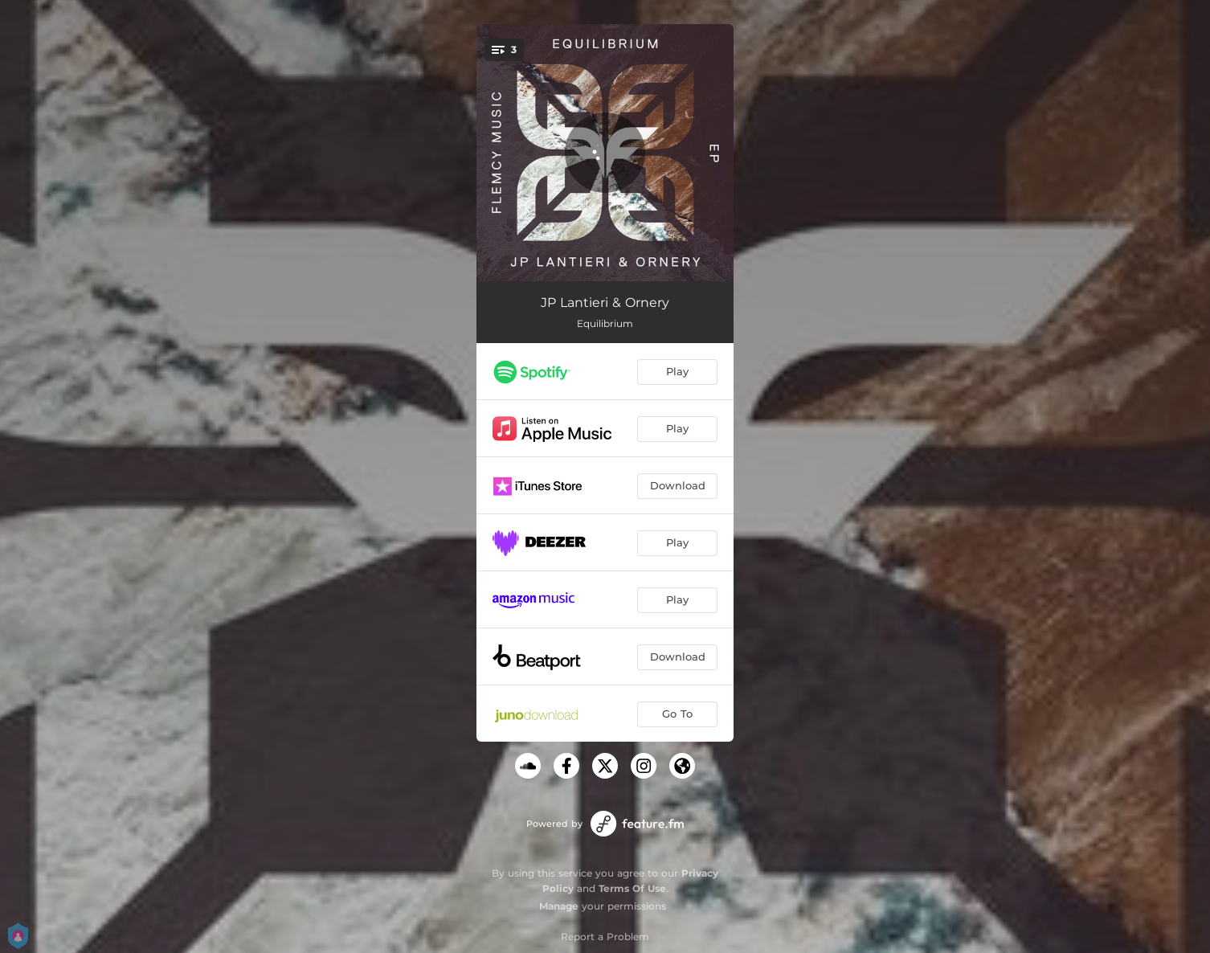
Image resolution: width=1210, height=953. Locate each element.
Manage (558, 906)
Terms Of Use (632, 888)
